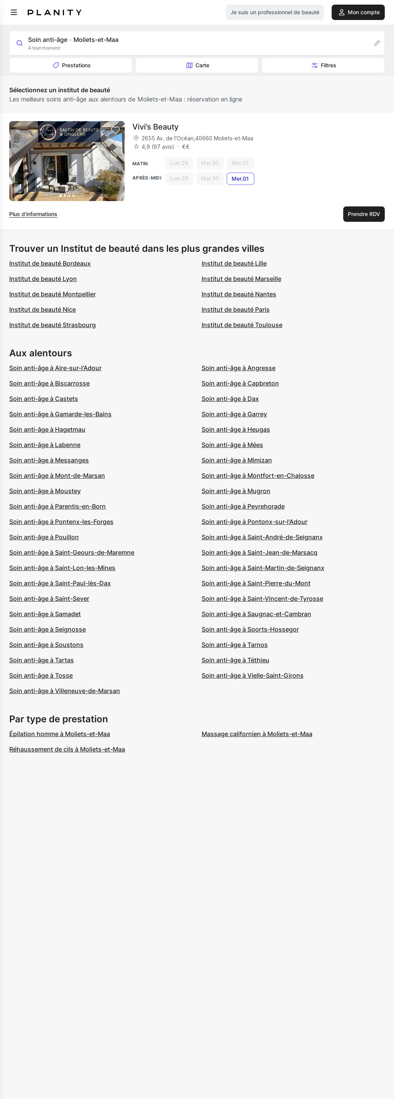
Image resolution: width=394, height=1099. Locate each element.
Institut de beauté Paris (236, 309)
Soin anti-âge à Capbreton (240, 383)
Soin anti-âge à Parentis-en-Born (57, 506)
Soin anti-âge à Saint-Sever (49, 598)
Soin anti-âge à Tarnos (235, 644)
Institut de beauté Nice (42, 309)
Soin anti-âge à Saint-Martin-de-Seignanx (263, 568)
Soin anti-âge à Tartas (41, 660)
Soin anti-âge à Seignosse (47, 629)
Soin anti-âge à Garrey (234, 414)
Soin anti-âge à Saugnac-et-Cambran (256, 614)
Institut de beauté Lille (234, 263)
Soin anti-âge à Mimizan (237, 460)
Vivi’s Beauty (155, 126)
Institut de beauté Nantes (239, 294)
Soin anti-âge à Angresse (238, 368)
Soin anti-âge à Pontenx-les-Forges (61, 521)
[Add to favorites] (115, 130)
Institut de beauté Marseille (241, 279)
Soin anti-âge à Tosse (41, 675)
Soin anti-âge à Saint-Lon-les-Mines (62, 568)
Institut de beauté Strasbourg (52, 325)
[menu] (13, 12)
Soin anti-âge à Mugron (236, 491)
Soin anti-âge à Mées (232, 445)
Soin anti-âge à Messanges (49, 460)
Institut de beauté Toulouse (242, 325)
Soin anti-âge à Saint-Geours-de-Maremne (71, 552)
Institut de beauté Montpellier (52, 294)
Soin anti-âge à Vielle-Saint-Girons (253, 675)
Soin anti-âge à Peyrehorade (243, 506)
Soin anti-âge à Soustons (46, 644)
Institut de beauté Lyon (43, 279)
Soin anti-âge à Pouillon (44, 537)
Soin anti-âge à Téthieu (235, 660)
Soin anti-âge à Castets (43, 398)
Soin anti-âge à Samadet (45, 614)
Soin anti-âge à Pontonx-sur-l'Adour (254, 521)
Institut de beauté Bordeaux (50, 263)
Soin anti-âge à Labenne (44, 445)
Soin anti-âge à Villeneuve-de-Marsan (64, 691)
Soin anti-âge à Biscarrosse (49, 383)
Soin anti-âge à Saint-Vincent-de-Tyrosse (262, 598)
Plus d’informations (33, 214)
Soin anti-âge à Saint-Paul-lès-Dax (60, 583)
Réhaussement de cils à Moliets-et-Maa (67, 749)
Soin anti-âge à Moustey (45, 491)
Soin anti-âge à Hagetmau (47, 429)
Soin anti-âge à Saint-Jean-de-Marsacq (259, 552)
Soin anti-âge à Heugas (236, 429)
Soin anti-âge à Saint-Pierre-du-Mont (256, 583)
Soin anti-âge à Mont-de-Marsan (57, 475)
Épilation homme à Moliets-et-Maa (59, 734)
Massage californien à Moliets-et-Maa (257, 734)
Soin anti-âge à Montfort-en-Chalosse (258, 475)
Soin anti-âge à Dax (230, 398)
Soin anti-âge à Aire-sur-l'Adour (55, 368)
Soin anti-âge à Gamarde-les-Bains (60, 414)
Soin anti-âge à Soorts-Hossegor (250, 629)
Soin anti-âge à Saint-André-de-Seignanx (262, 537)
